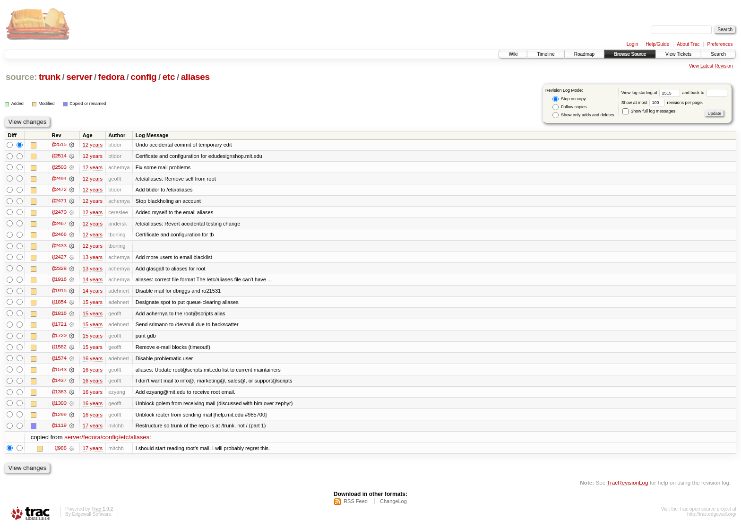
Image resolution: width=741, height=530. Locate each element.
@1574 (59, 360)
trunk (49, 77)
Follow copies (569, 107)
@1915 (59, 292)
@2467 (59, 224)
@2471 (59, 201)
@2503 (59, 167)
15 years (93, 303)
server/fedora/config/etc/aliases (106, 439)
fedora (111, 77)
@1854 (59, 303)
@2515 (59, 144)
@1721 (59, 326)
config (143, 77)
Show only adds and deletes (583, 115)
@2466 (59, 235)
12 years (93, 145)
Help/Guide (657, 44)
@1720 (59, 337)
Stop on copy (569, 99)
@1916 (59, 281)
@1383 (59, 394)
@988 (60, 451)
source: (21, 77)
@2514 (59, 156)
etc (169, 77)
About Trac (688, 44)
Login (632, 44)
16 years (93, 360)
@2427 (59, 258)
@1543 (59, 371)
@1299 (59, 417)
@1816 (59, 315)
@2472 (59, 190)
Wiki (512, 54)
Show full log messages (648, 111)
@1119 (59, 428)
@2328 (59, 269)
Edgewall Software (91, 517)
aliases (195, 77)
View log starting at (651, 92)
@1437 (59, 383)
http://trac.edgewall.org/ (711, 517)
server (79, 77)
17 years (93, 428)
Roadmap (584, 54)
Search (718, 54)
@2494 (59, 178)
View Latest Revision (711, 66)
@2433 (59, 247)
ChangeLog (393, 504)
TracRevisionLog (627, 485)
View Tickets (678, 54)
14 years (93, 281)
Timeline (545, 54)
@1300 (59, 405)
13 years (93, 258)
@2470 (59, 213)
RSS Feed (356, 504)
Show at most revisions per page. (662, 102)
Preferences (720, 44)
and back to (704, 92)
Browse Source (630, 54)
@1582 (59, 349)
